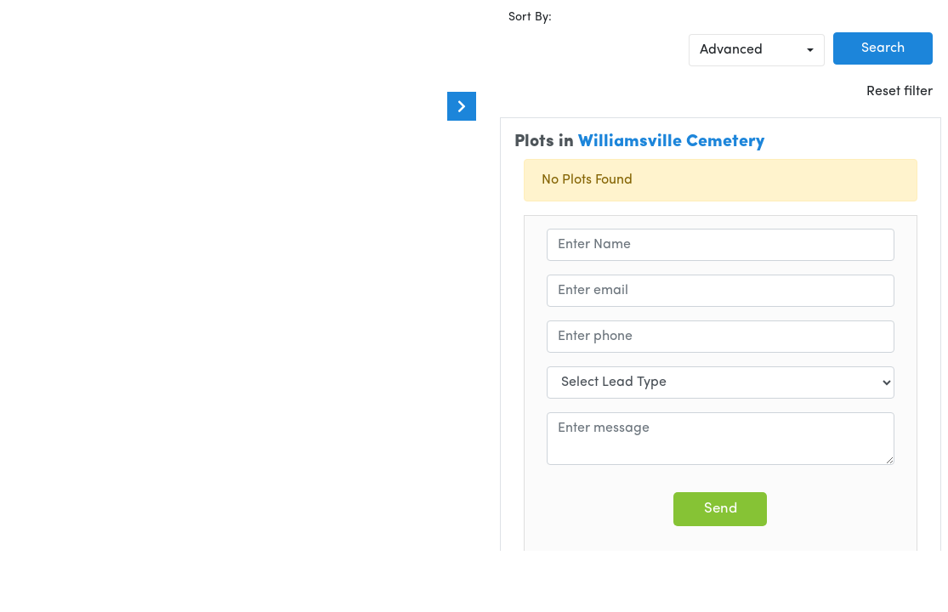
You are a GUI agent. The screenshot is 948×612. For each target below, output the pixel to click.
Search (883, 48)
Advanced (731, 50)
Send (720, 509)
